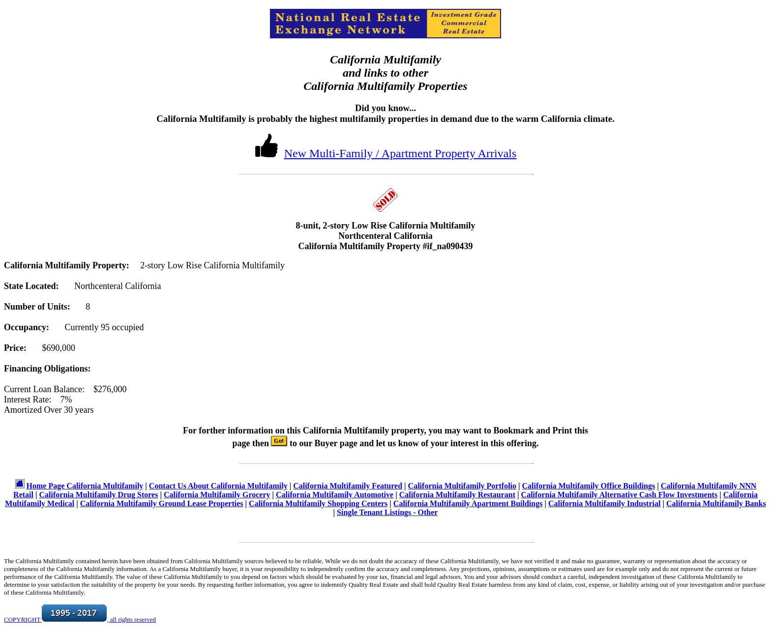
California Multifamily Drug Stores (98, 494)
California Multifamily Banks (716, 503)
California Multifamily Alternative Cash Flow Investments (619, 494)
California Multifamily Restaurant (457, 494)
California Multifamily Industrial (604, 503)
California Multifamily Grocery (217, 494)
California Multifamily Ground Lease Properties (161, 503)
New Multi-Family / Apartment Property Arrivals (400, 153)
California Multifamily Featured (347, 486)
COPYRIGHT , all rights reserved (80, 619)
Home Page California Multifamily (85, 486)
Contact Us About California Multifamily (218, 486)
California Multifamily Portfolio (462, 486)
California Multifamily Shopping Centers (318, 503)
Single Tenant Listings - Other (387, 512)
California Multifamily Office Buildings (588, 486)
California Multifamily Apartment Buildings (468, 503)
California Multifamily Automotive (334, 494)
